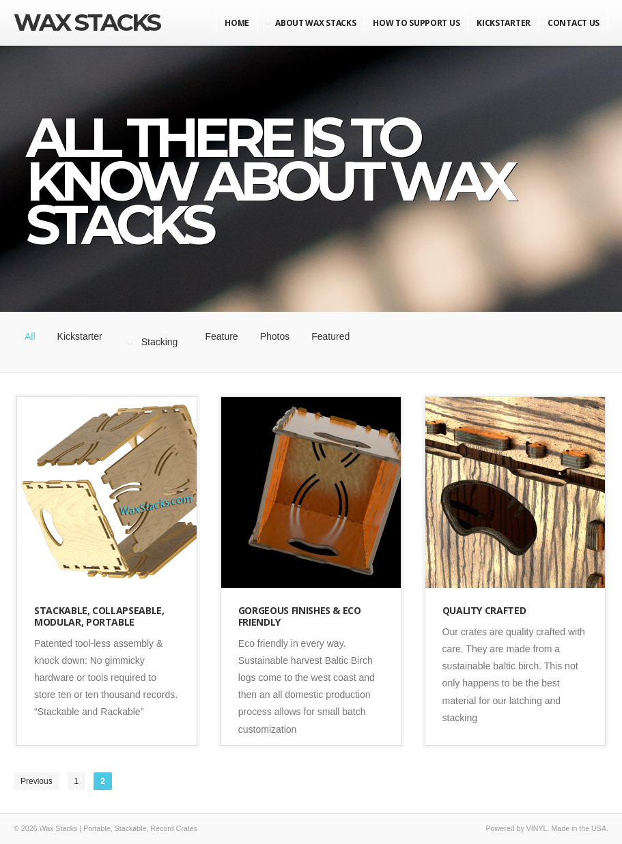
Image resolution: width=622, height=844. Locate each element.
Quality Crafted (484, 610)
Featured (330, 336)
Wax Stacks (87, 22)
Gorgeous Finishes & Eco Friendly (299, 616)
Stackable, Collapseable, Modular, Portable (99, 616)
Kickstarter (79, 336)
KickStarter (504, 23)
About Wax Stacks (315, 23)
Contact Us (573, 23)
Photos (275, 336)
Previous (36, 781)
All (30, 336)
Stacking (159, 341)
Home (237, 23)
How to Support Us (416, 23)
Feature (221, 336)
